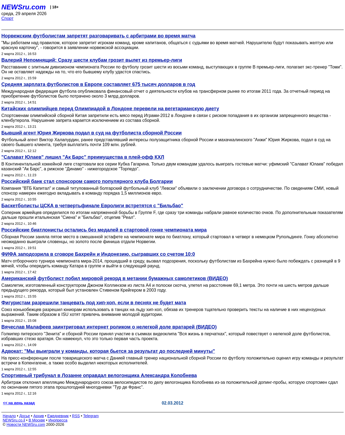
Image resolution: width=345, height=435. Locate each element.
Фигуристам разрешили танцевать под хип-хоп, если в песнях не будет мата (93, 302)
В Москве (37, 420)
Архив (38, 416)
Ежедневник (58, 416)
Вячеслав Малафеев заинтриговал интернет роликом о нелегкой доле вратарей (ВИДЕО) (109, 327)
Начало (9, 416)
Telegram (91, 416)
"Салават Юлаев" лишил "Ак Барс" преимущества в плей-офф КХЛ (82, 157)
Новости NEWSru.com (25, 424)
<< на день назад (19, 403)
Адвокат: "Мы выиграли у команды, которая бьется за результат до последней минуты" (108, 351)
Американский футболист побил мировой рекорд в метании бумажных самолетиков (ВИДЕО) (114, 278)
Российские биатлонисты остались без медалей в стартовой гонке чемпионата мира (104, 230)
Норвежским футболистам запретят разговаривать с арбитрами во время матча (98, 36)
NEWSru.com (23, 7)
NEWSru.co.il (14, 420)
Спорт (7, 18)
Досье (24, 416)
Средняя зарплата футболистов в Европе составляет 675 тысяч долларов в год (98, 84)
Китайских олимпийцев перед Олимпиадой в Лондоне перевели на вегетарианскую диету (110, 108)
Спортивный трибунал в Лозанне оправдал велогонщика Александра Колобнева (99, 375)
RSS (76, 416)
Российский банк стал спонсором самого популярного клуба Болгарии (87, 181)
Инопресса (58, 420)
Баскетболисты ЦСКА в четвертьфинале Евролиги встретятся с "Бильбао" (92, 205)
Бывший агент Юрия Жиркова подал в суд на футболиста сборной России (91, 133)
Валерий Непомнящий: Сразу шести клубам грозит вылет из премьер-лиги (91, 60)
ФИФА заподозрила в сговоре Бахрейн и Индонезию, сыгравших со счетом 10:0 (98, 254)
